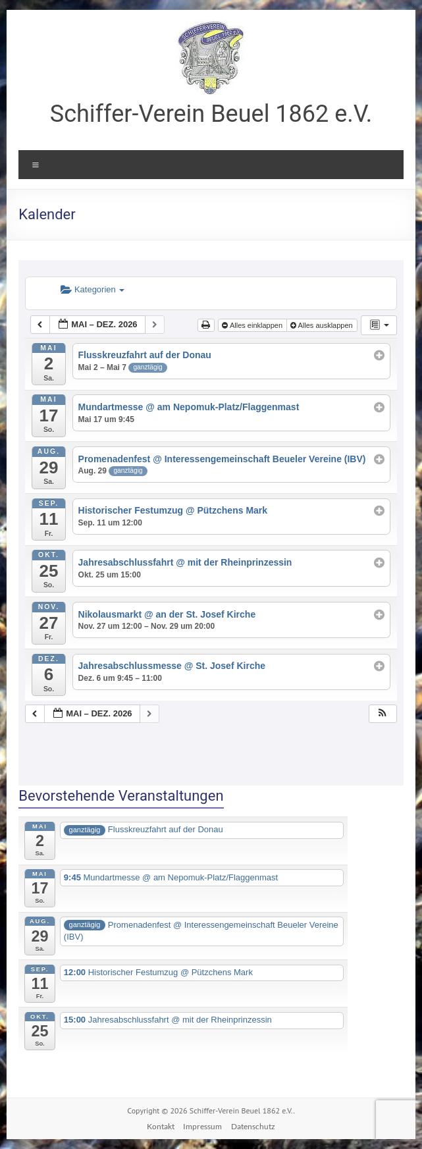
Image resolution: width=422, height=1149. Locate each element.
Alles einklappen (253, 325)
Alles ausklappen (322, 325)
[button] (382, 714)
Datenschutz (253, 1126)
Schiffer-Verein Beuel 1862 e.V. (211, 114)
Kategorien (92, 289)
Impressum (202, 1126)
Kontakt (160, 1126)
